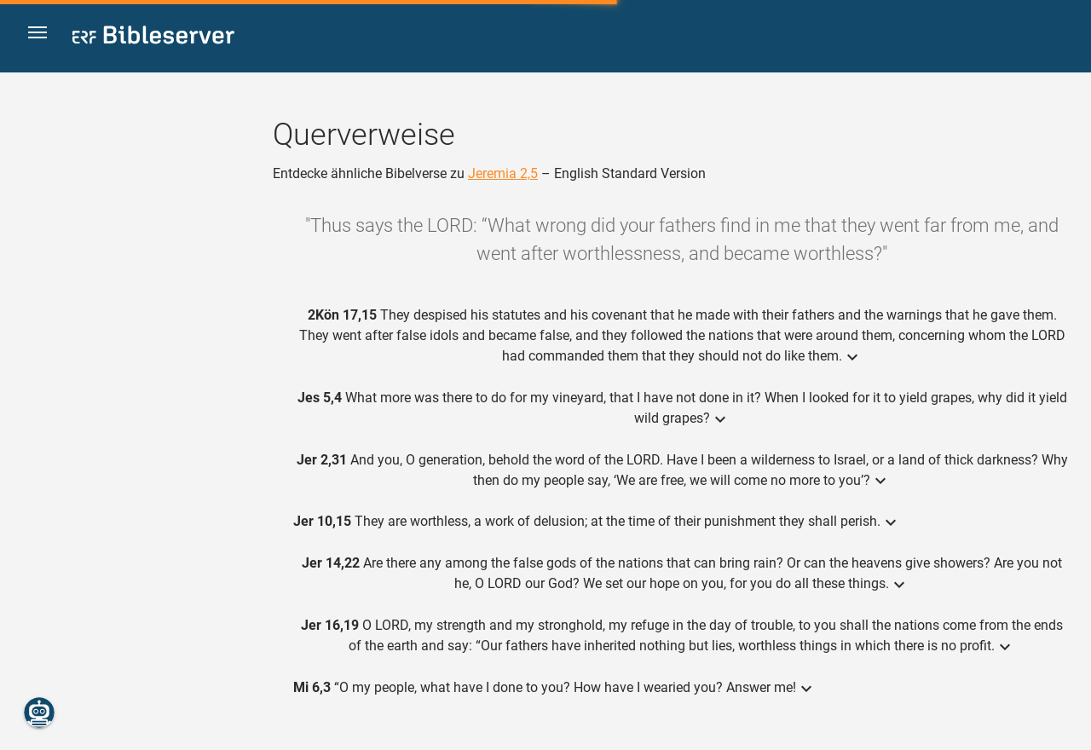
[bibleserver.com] (153, 38)
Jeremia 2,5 (503, 173)
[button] (43, 37)
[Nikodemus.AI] (39, 712)
